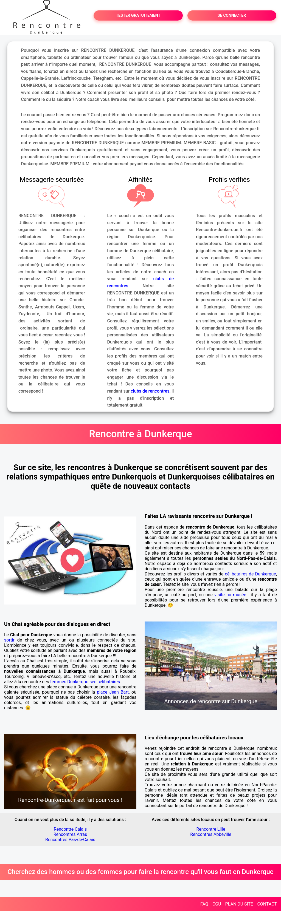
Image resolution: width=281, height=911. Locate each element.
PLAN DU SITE (239, 904)
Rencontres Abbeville (210, 834)
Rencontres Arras (70, 834)
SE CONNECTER (232, 15)
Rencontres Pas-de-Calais (70, 839)
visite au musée (230, 594)
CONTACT (267, 904)
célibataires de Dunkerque (250, 574)
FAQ (204, 904)
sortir (9, 640)
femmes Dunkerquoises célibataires (85, 681)
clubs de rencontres (150, 391)
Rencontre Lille (210, 829)
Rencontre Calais (70, 829)
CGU (216, 904)
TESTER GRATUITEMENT (138, 15)
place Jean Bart (113, 692)
